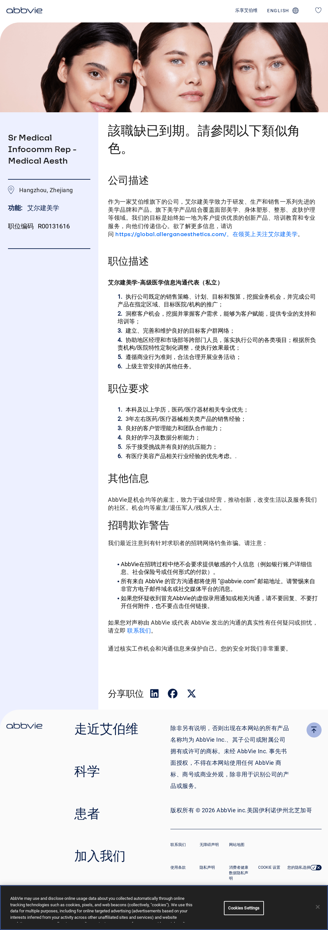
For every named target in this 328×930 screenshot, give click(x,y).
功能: (16, 208)
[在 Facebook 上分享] (173, 695)
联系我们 (138, 630)
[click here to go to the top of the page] (314, 730)
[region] (164, 907)
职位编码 (21, 226)
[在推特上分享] (191, 695)
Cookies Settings (243, 908)
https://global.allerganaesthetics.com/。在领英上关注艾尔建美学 (206, 234)
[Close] (318, 907)
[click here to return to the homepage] (24, 11)
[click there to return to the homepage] (24, 726)
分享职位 (126, 693)
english (278, 10)
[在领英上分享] (155, 695)
